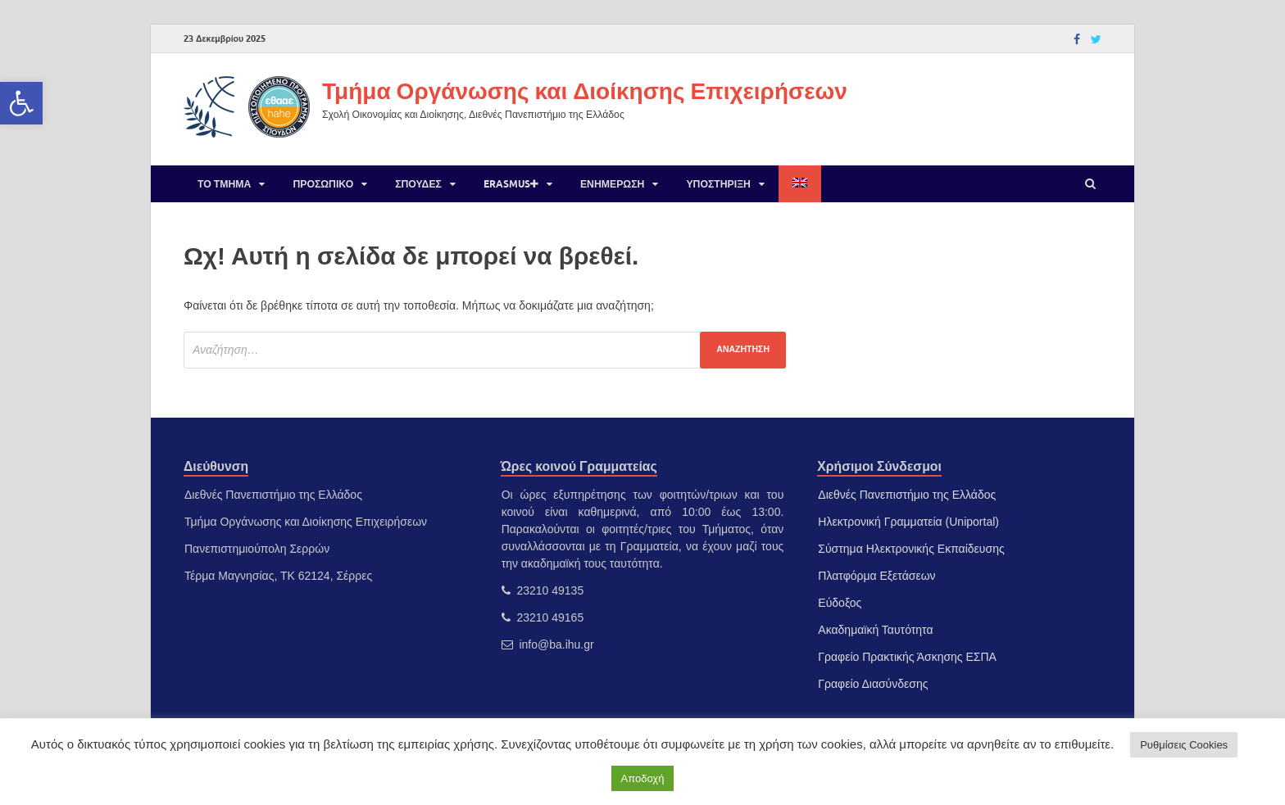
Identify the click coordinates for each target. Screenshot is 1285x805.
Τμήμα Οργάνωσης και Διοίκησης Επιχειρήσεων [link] (584, 90)
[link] (21, 103)
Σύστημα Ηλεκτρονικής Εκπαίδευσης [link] (911, 548)
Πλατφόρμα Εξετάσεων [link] (876, 575)
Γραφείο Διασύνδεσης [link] (873, 683)
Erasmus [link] (511, 184)
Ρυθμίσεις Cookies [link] (1184, 745)
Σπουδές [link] (418, 184)
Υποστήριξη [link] (718, 184)
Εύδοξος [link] (839, 602)
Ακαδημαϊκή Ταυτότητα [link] (875, 629)
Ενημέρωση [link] (612, 184)
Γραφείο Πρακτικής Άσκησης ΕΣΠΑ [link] (907, 656)
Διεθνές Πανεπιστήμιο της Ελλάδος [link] (907, 494)
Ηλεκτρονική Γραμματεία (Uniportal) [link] (908, 521)
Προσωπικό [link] (323, 184)
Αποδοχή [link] (643, 778)
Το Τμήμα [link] (224, 184)
